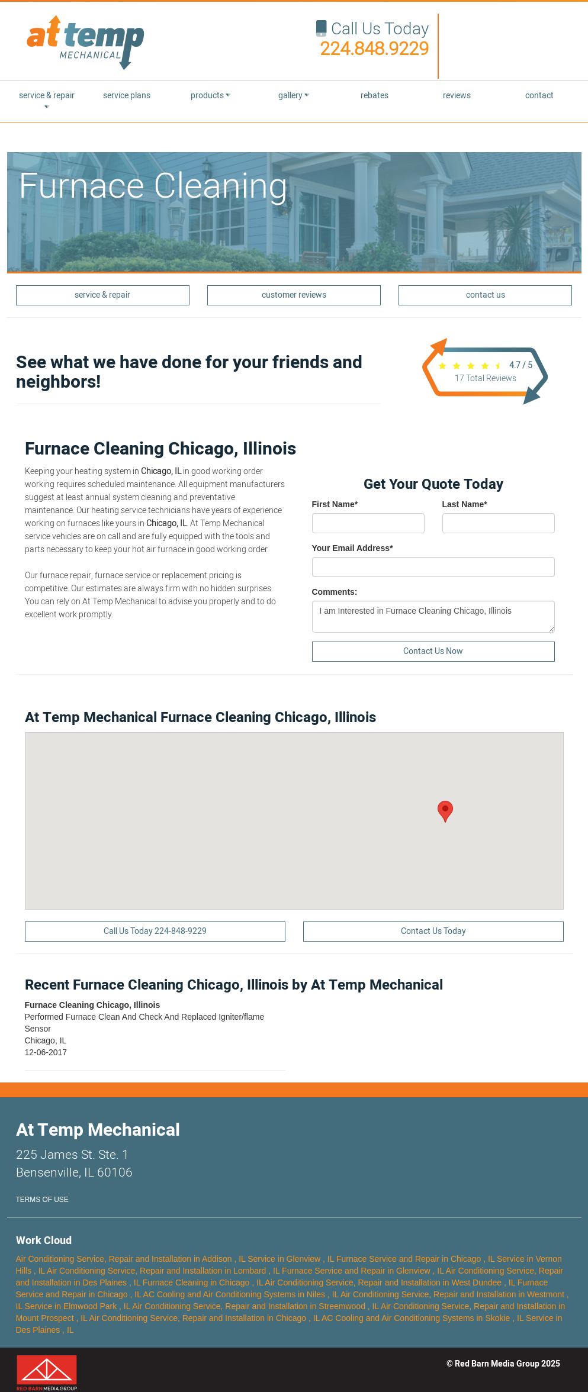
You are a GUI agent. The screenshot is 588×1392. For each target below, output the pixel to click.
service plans (126, 95)
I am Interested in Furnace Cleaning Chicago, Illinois (433, 617)
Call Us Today (372, 39)
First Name (335, 504)
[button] (445, 812)
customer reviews (294, 295)
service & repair (47, 100)
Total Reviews (485, 378)
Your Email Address (352, 548)
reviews (457, 95)
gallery (294, 95)
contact (539, 95)
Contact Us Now (433, 651)
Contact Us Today (433, 931)
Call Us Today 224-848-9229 (155, 931)
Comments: (335, 592)
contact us (485, 295)
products (211, 95)
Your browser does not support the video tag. (510, 45)
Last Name (464, 504)
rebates (374, 95)
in (132, 1259)
